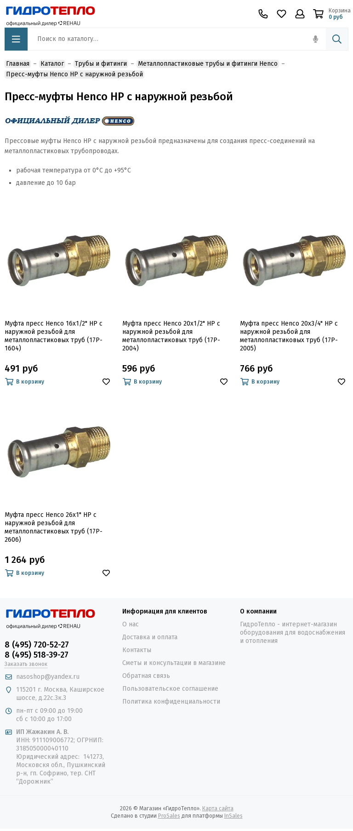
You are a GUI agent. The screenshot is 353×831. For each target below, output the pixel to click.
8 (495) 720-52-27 (37, 645)
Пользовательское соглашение (170, 689)
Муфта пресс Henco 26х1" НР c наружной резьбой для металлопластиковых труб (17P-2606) (53, 527)
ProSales (169, 816)
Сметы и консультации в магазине (174, 663)
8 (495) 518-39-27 (36, 655)
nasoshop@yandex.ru (48, 677)
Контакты (136, 650)
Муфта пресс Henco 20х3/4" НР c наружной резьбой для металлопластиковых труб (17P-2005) (289, 336)
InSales (233, 816)
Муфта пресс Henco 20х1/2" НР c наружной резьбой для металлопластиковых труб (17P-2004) (171, 336)
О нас (130, 624)
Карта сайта (217, 808)
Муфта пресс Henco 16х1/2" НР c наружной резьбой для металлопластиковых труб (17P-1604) (53, 336)
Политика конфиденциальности (171, 701)
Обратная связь (146, 676)
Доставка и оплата (149, 637)
